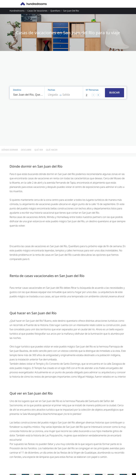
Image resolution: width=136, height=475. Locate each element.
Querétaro (55, 10)
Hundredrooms (17, 10)
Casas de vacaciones (37, 10)
